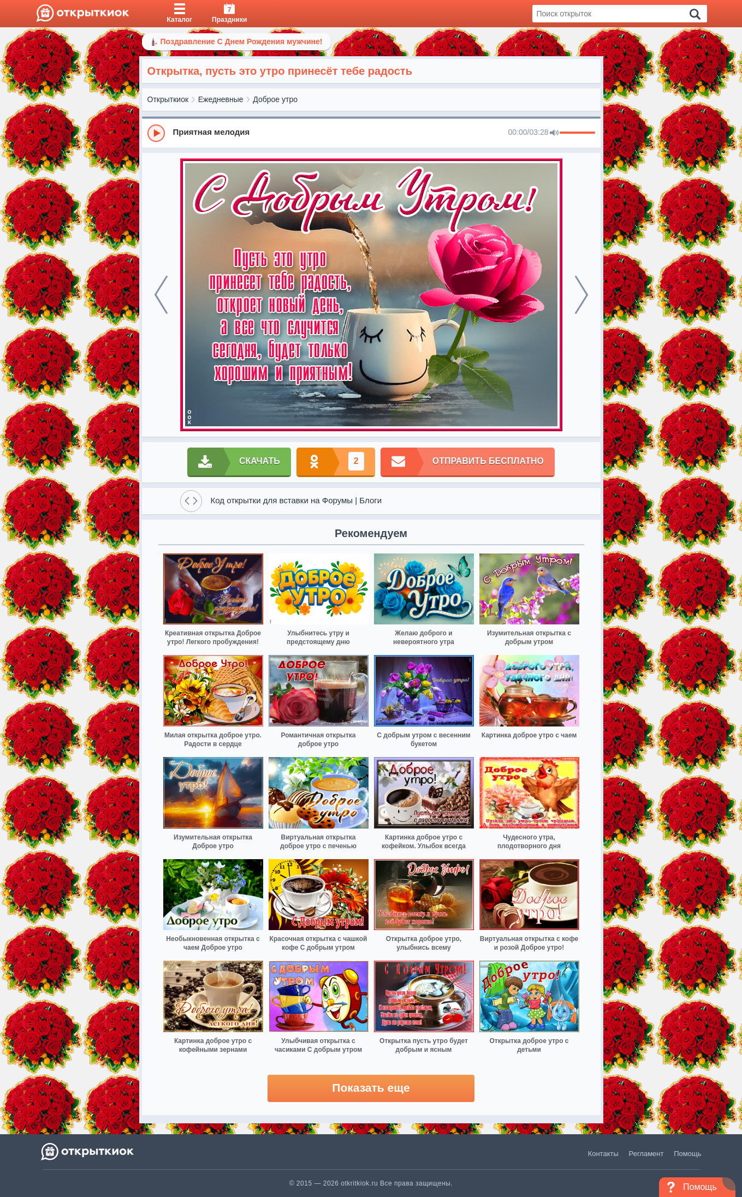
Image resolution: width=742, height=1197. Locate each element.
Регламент (646, 1154)
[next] (581, 294)
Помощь (687, 1154)
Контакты (603, 1154)
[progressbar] (577, 133)
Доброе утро (275, 99)
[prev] (161, 294)
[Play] (156, 133)
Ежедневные (221, 99)
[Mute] (554, 133)
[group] (371, 132)
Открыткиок (168, 99)
